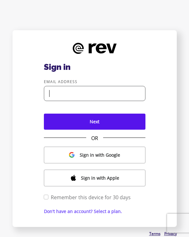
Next (94, 122)
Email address (61, 81)
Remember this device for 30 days (87, 197)
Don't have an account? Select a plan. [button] (83, 211)
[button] (94, 155)
